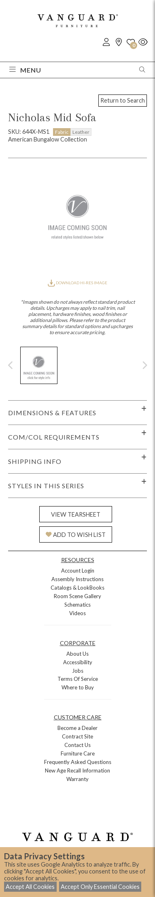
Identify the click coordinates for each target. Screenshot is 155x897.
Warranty (77, 779)
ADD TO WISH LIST (76, 534)
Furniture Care (78, 753)
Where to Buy (78, 687)
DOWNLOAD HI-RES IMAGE (77, 282)
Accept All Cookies (30, 886)
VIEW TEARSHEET (75, 514)
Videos (77, 613)
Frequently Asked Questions (77, 762)
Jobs (77, 670)
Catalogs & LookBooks (77, 587)
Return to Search (122, 100)
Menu (25, 70)
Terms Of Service (77, 679)
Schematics (77, 604)
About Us (77, 653)
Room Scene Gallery (77, 596)
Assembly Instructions (77, 579)
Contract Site (77, 736)
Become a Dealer (77, 728)
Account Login (77, 570)
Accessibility (77, 662)
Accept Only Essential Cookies (100, 886)
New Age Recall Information (77, 770)
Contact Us (77, 745)
